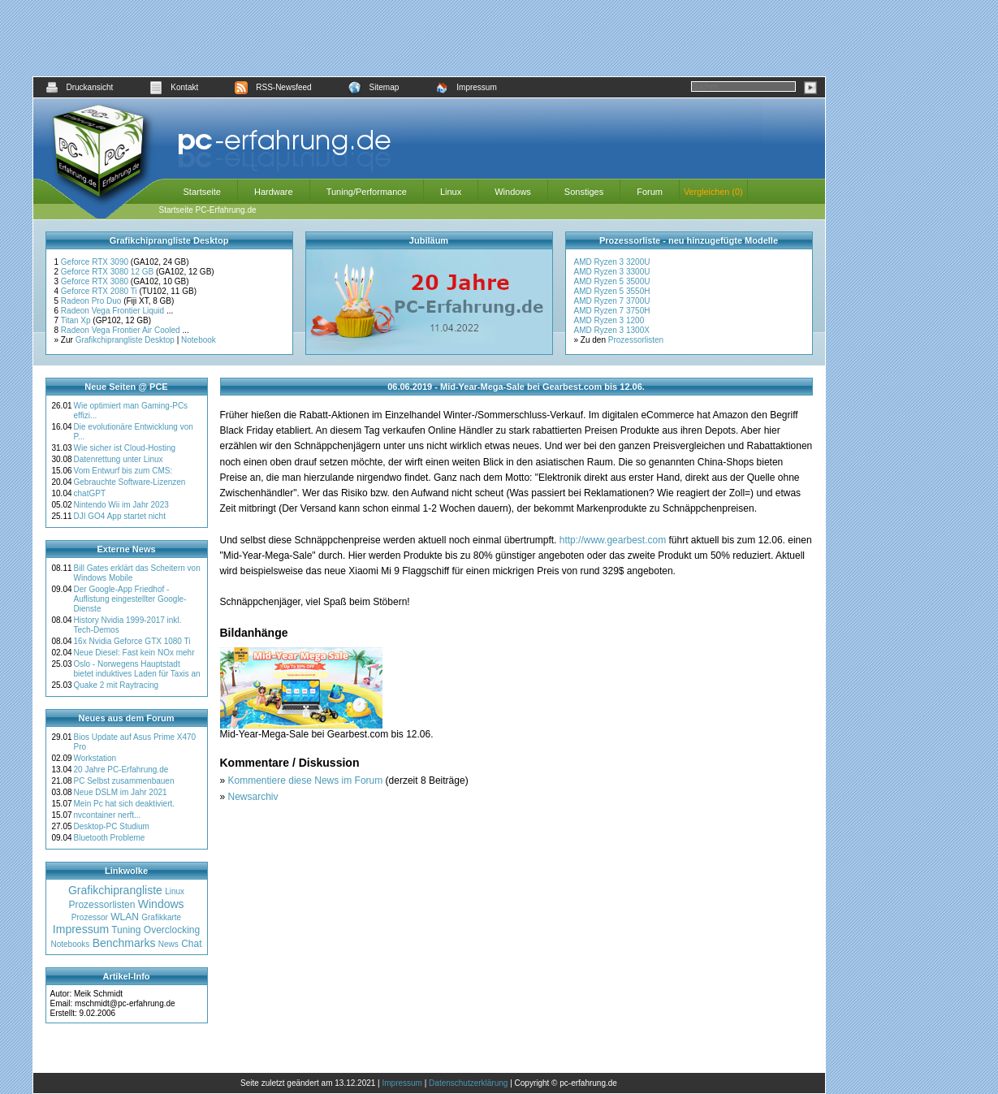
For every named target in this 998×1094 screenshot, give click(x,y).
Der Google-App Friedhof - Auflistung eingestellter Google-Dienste (130, 599)
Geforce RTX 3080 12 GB (108, 271)
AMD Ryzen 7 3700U (612, 300)
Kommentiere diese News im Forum (305, 780)
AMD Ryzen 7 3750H (612, 310)
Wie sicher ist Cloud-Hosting (125, 447)
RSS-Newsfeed (273, 87)
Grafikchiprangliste (115, 890)
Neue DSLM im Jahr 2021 (120, 792)
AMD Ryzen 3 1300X (612, 330)
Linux (450, 192)
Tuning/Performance (366, 192)
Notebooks (69, 944)
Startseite (202, 192)
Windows (513, 192)
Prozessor (89, 917)
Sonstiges (583, 192)
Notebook (198, 339)
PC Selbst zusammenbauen (124, 780)
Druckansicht (79, 87)
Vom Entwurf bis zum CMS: (123, 470)
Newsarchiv (253, 796)
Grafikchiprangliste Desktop (125, 339)
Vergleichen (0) (713, 192)
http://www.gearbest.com (612, 540)
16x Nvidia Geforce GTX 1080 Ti (132, 641)
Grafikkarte (161, 917)
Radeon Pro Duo (92, 300)
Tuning (125, 930)
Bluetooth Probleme (109, 837)
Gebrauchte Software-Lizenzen (130, 482)
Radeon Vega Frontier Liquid (113, 310)
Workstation (95, 758)
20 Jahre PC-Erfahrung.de (121, 769)
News (168, 944)
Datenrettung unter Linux (118, 459)
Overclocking (172, 930)
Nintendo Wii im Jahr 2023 (121, 504)
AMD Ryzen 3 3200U (612, 261)
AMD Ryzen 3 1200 (609, 320)
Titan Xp (77, 320)
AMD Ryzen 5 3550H (612, 291)
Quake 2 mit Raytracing (116, 685)
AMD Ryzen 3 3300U (612, 271)
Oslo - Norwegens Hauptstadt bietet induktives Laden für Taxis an (137, 668)
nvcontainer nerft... (107, 815)
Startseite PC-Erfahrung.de (208, 209)
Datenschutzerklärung (468, 1083)
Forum (650, 192)
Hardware (273, 192)
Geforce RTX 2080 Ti (100, 291)
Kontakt (173, 87)
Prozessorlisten (635, 339)
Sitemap (374, 87)
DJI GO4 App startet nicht (120, 516)
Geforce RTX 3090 (96, 261)
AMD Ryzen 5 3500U (612, 281)
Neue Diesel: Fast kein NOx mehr (134, 652)
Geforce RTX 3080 (96, 281)
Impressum (465, 87)
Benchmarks (124, 942)
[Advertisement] (428, 38)
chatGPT (90, 493)
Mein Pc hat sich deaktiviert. (124, 803)
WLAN (124, 917)
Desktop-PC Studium (111, 826)
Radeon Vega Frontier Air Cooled (122, 330)
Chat (191, 943)
